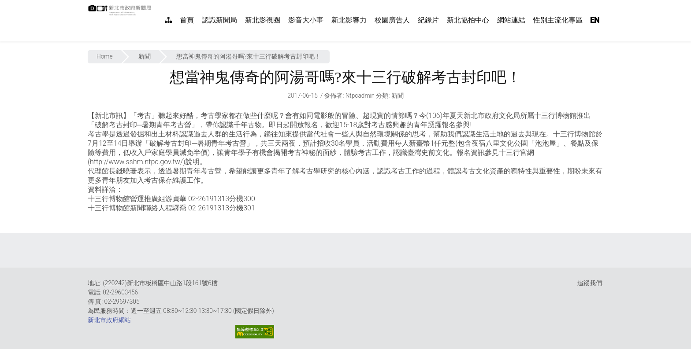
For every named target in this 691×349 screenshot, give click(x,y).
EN (595, 20)
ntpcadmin (360, 95)
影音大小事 (305, 20)
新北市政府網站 (109, 319)
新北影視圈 (262, 20)
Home (105, 56)
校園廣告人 (392, 20)
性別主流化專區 (558, 20)
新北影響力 (349, 20)
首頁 (187, 20)
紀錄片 (428, 20)
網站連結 (511, 20)
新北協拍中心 (468, 20)
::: (156, 4)
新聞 (144, 56)
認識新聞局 (219, 20)
